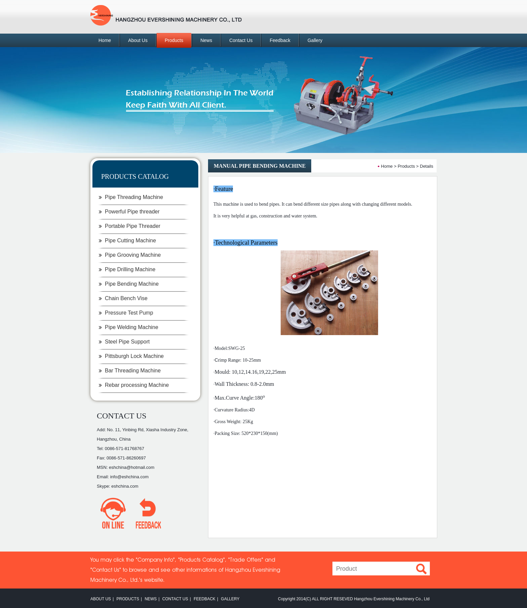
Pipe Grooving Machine (133, 255)
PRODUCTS (128, 599)
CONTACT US (122, 415)
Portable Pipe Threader (132, 226)
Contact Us (240, 40)
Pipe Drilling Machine (130, 269)
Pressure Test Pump (129, 313)
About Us (138, 40)
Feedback (280, 40)
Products (174, 40)
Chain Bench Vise (126, 298)
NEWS (151, 599)
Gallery (315, 40)
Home (104, 40)
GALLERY (230, 599)
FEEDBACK (204, 599)
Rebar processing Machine (137, 385)
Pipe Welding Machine (131, 327)
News (206, 40)
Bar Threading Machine (133, 370)
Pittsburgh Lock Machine (134, 356)
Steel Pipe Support (127, 341)
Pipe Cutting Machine (130, 240)
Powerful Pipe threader (132, 211)
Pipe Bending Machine (132, 284)
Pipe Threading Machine (134, 197)
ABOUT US (100, 599)
